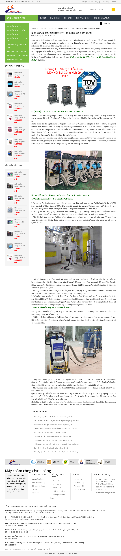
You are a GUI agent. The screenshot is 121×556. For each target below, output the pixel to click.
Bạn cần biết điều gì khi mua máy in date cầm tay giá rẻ (53, 436)
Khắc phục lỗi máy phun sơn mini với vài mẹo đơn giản (53, 425)
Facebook (8, 496)
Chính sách (57, 488)
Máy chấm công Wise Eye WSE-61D (19, 74)
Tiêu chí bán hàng (38, 482)
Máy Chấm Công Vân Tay (15, 26)
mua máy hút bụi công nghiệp (51, 138)
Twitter (12, 496)
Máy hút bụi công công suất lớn (44, 40)
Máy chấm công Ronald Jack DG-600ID (19, 222)
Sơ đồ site (35, 493)
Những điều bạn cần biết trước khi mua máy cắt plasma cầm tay (56, 444)
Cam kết (56, 481)
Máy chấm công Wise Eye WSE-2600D (19, 129)
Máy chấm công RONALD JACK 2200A (19, 117)
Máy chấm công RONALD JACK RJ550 (19, 186)
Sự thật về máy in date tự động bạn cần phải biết (51, 448)
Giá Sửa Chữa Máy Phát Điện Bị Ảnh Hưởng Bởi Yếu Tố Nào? (55, 428)
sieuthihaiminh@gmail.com (105, 493)
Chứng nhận (57, 484)
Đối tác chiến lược (38, 486)
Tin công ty (52, 28)
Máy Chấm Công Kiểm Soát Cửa (16, 46)
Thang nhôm (17, 549)
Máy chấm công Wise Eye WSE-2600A (19, 106)
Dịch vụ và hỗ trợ (59, 491)
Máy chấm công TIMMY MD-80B (19, 84)
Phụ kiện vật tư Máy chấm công (17, 55)
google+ (16, 496)
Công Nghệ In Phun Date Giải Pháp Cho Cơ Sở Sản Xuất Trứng (56, 452)
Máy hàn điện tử (30, 549)
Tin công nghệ (79, 486)
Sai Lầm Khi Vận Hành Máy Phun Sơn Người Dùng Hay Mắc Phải (56, 421)
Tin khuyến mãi (79, 489)
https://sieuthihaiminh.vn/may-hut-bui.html (76, 402)
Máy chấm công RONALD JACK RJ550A (19, 234)
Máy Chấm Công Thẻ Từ (15, 34)
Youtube (21, 496)
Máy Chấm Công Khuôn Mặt (16, 51)
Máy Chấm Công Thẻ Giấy (16, 30)
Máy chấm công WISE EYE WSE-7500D (19, 94)
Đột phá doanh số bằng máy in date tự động (50, 432)
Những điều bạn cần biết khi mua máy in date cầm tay (53, 440)
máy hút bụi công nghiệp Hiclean (99, 302)
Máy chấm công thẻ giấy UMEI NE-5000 (19, 153)
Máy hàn (8, 549)
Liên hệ (34, 489)
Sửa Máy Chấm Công (14, 59)
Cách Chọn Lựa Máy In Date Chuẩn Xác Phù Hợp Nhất (53, 417)
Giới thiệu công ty (38, 479)
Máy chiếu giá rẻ (44, 549)
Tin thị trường (79, 482)
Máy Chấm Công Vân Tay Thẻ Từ (17, 39)
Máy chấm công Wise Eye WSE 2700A (19, 210)
